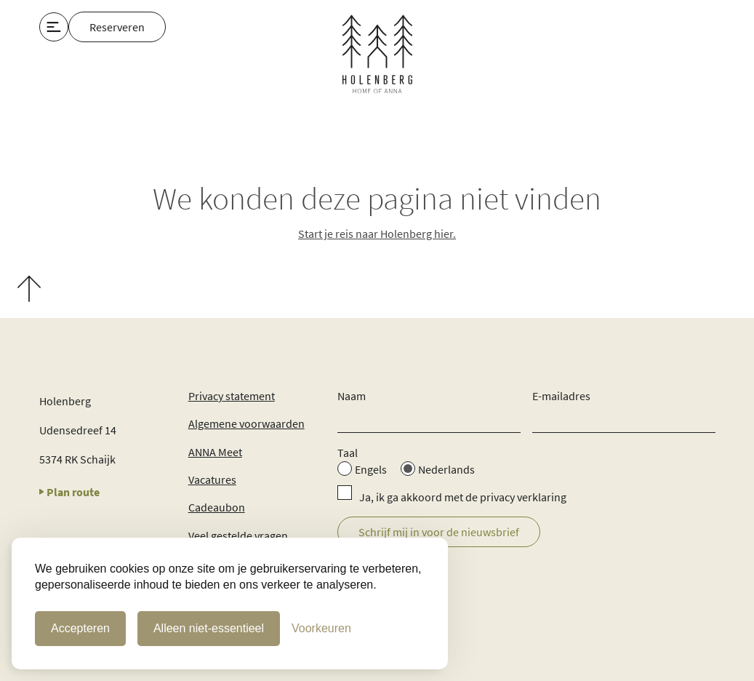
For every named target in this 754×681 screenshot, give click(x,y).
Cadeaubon (216, 507)
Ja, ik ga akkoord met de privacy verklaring (462, 497)
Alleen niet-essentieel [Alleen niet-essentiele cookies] (208, 628)
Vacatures (212, 479)
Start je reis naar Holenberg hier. (377, 233)
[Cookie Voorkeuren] (321, 628)
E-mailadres (561, 396)
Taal (347, 452)
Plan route (69, 492)
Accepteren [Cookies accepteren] (80, 628)
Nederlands (446, 469)
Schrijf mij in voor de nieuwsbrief (438, 532)
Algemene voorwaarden (246, 423)
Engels (371, 469)
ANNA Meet (215, 452)
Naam (351, 396)
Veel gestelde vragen (238, 535)
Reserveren (117, 27)
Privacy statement (231, 396)
